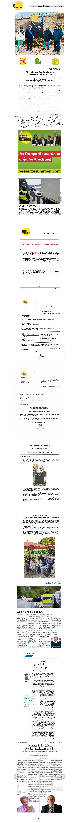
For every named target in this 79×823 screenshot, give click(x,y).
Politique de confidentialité (39, 818)
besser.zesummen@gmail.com (39, 816)
